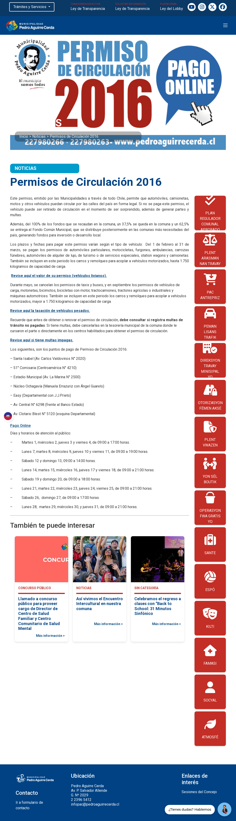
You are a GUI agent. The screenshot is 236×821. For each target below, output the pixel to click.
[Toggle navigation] (225, 25)
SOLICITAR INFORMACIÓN (132, 7)
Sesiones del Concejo (199, 792)
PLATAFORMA (171, 7)
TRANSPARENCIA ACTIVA (88, 7)
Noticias (39, 136)
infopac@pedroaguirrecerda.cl (95, 804)
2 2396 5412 (81, 800)
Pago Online (20, 425)
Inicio (23, 136)
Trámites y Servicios (30, 7)
